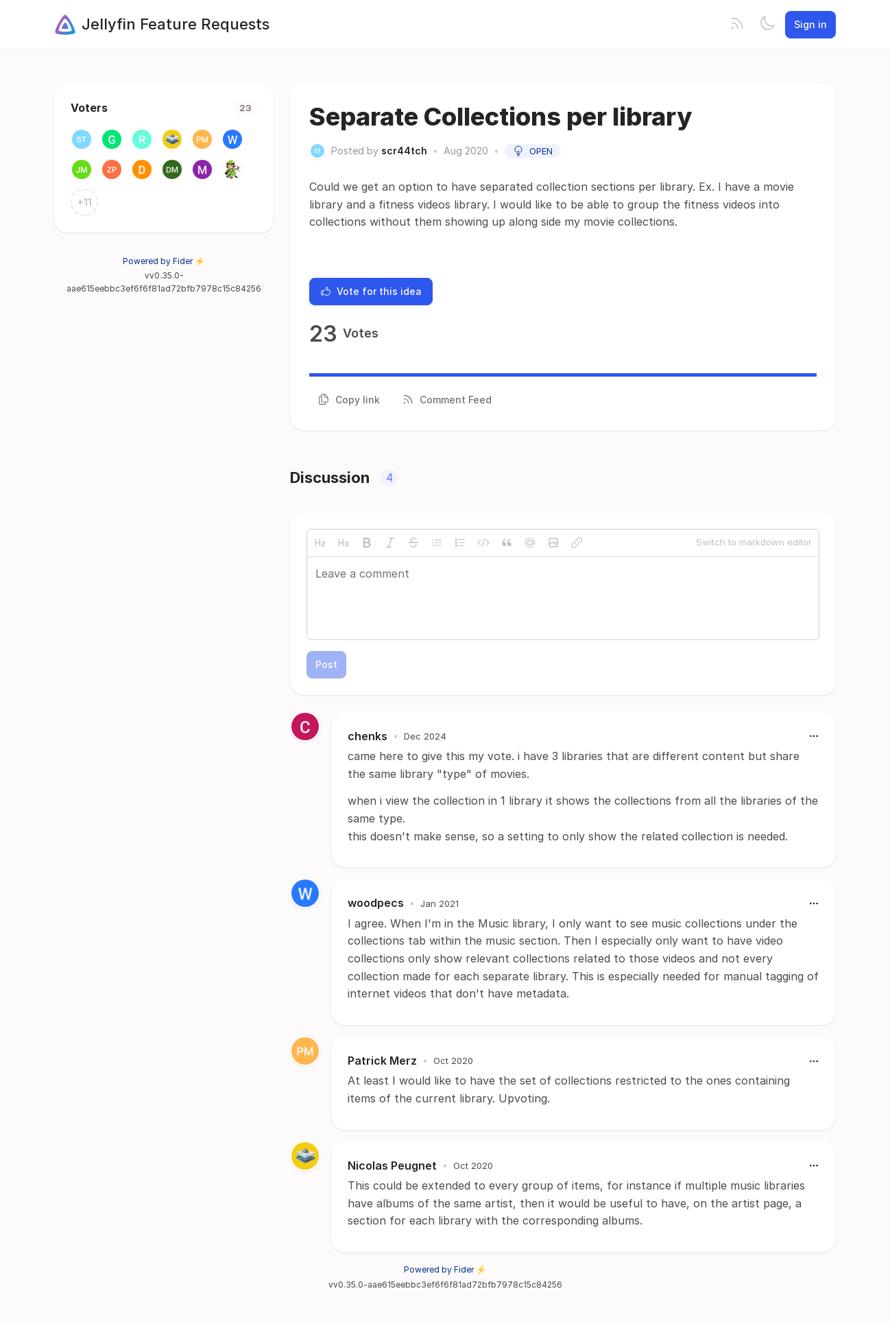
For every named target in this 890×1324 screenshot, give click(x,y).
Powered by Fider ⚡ (164, 261)
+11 (84, 202)
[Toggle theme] (767, 24)
